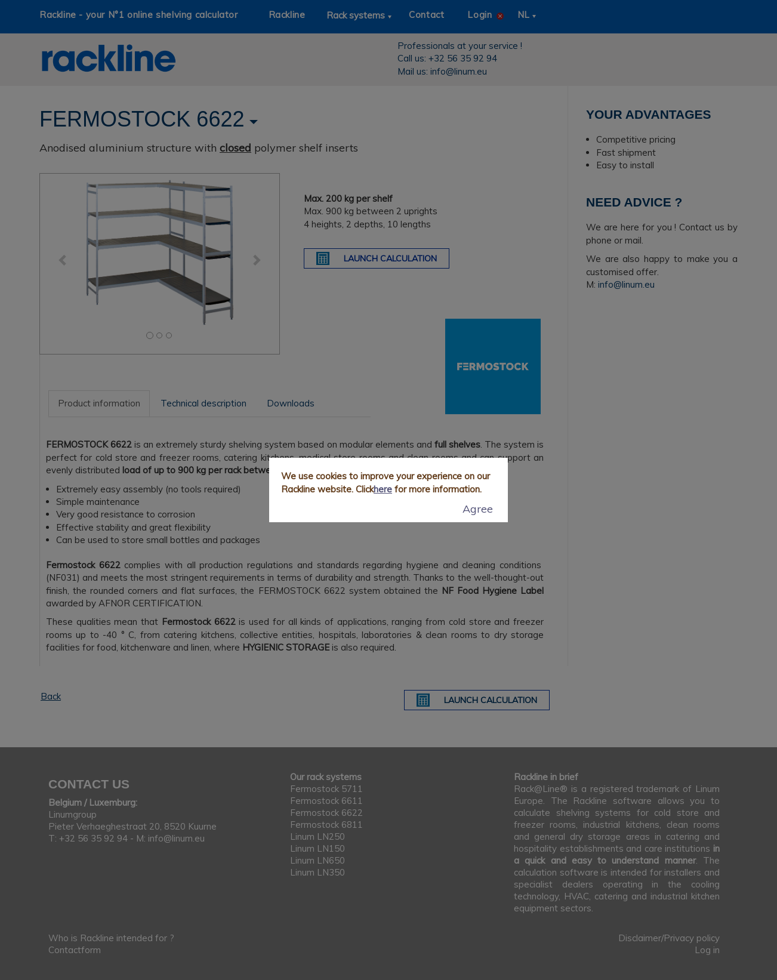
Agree (477, 509)
